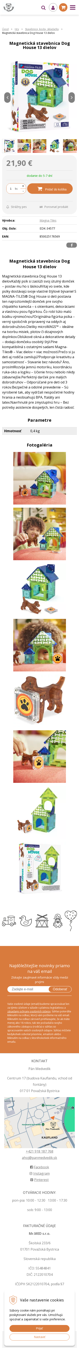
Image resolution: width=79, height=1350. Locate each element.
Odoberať (60, 989)
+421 (30, 1151)
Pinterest (39, 1179)
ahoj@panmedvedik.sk (39, 1157)
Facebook (39, 1167)
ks (16, 188)
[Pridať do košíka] (50, 188)
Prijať (39, 1328)
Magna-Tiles (48, 220)
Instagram (39, 1173)
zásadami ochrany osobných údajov (29, 1011)
